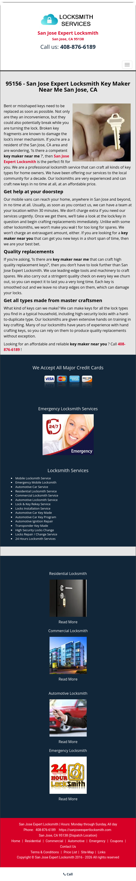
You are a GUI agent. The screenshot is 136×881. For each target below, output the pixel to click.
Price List (70, 852)
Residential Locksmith (68, 573)
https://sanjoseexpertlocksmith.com (85, 830)
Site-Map (87, 852)
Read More (68, 621)
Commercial (54, 841)
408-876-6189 (78, 46)
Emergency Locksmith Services (68, 408)
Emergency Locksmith (68, 750)
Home (15, 841)
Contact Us (68, 846)
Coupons (116, 841)
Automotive (76, 841)
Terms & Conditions (44, 852)
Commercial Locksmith (68, 630)
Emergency (97, 841)
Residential (33, 841)
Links (102, 852)
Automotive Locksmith (68, 693)
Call (68, 874)
